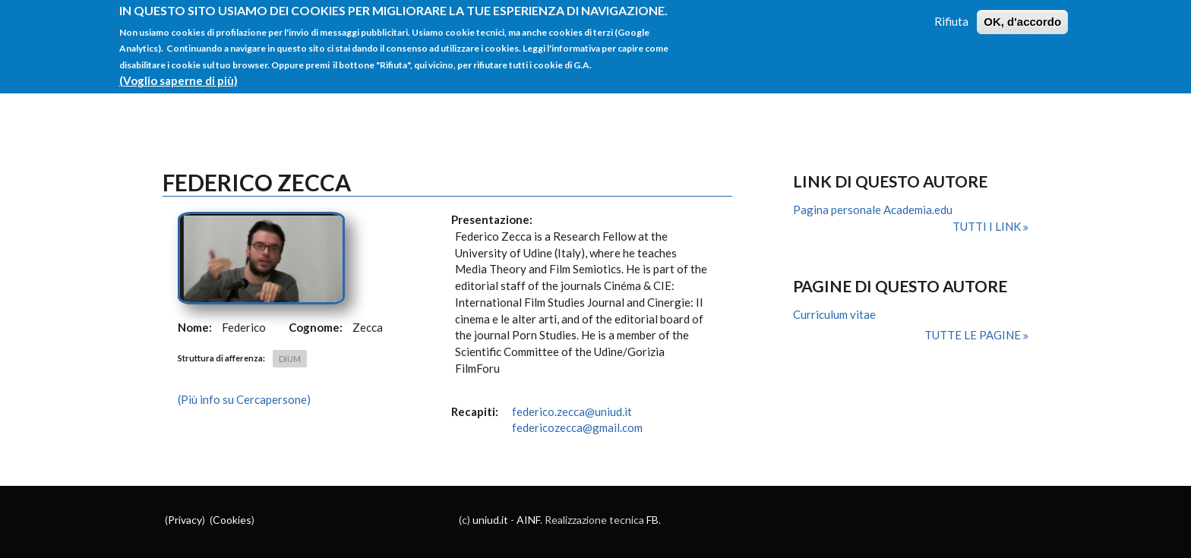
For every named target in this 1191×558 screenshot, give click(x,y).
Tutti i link (987, 226)
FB (652, 519)
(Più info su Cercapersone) (244, 399)
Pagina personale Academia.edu (872, 209)
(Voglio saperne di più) (178, 72)
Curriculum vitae (834, 314)
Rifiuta (951, 13)
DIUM (290, 359)
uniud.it (490, 519)
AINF (528, 519)
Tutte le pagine (973, 335)
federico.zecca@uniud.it (572, 411)
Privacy (185, 519)
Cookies (232, 519)
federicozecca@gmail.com (577, 427)
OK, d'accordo (1022, 13)
